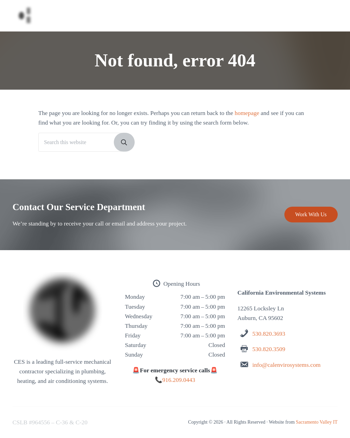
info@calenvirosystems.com (286, 364)
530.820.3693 (268, 333)
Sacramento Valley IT (317, 422)
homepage (246, 113)
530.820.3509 (268, 349)
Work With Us (311, 214)
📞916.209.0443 (175, 379)
